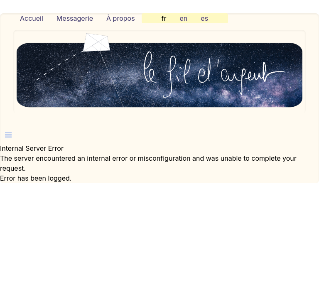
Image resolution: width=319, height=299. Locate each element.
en (184, 18)
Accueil (31, 18)
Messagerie (74, 18)
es (204, 18)
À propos (120, 18)
